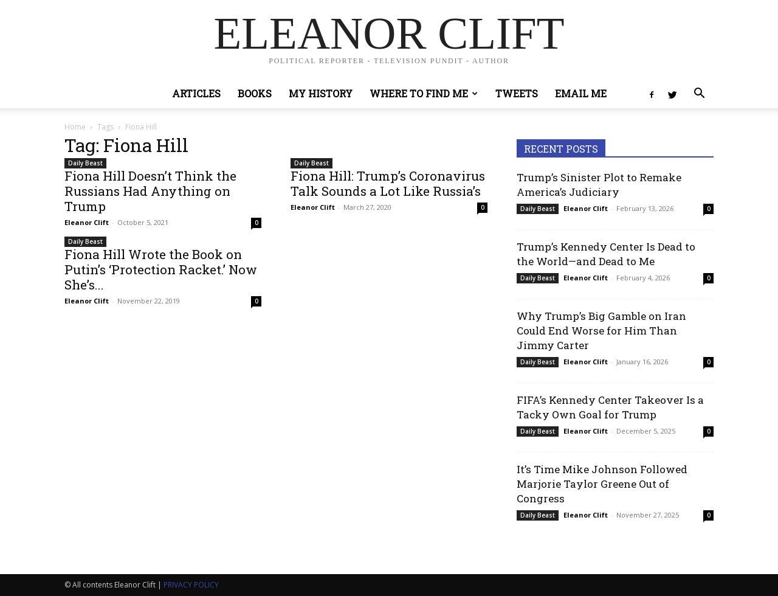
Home (75, 127)
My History (321, 93)
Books (255, 93)
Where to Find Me (424, 93)
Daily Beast (85, 163)
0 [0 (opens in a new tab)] (256, 222)
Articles (196, 93)
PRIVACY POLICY (191, 585)
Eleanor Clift (86, 222)
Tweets (516, 93)
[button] (699, 94)
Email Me (581, 93)
